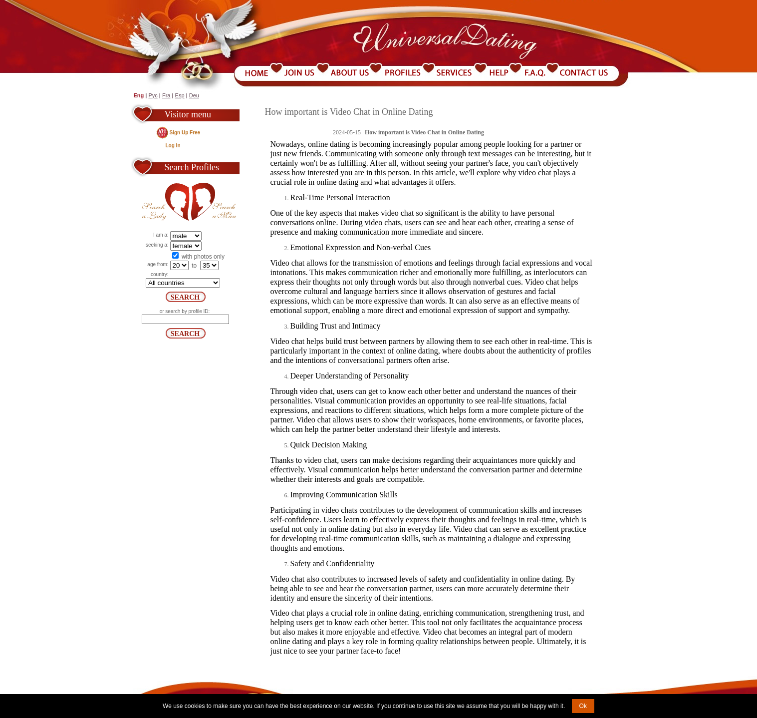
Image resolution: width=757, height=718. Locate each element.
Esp (180, 95)
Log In (173, 145)
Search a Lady (165, 202)
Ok (583, 706)
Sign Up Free (185, 132)
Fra (166, 95)
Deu (194, 95)
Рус (152, 95)
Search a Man (214, 202)
